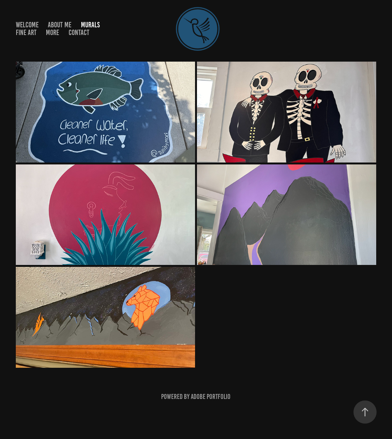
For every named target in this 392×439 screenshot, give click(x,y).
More (52, 32)
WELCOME (27, 25)
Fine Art (26, 32)
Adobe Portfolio (210, 396)
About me (59, 25)
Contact (79, 32)
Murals (90, 25)
